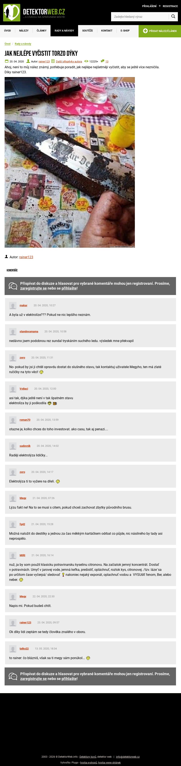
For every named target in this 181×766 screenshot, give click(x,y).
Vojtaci (24, 388)
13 (106, 61)
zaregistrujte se (33, 288)
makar (23, 305)
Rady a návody (64, 30)
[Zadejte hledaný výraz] (144, 16)
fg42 (22, 524)
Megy (23, 498)
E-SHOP (125, 30)
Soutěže (87, 30)
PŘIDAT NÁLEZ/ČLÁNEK (160, 32)
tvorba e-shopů (88, 762)
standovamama (29, 331)
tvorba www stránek (109, 762)
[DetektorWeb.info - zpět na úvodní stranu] (36, 12)
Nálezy (23, 30)
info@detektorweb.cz (128, 756)
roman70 (25, 419)
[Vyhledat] (173, 16)
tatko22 (24, 648)
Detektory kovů (88, 756)
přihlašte (69, 288)
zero (22, 357)
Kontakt (106, 30)
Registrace (170, 6)
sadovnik (25, 445)
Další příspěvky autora (69, 61)
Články (41, 30)
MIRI (22, 555)
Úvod (7, 30)
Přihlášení (149, 6)
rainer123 (44, 61)
